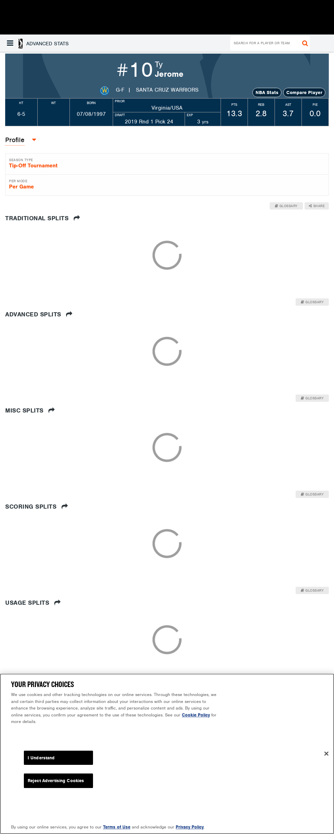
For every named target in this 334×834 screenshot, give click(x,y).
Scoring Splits (36, 506)
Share (317, 206)
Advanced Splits (39, 314)
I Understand (41, 758)
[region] (167, 754)
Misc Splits (30, 410)
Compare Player (304, 92)
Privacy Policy (190, 827)
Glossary (286, 206)
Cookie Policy (196, 715)
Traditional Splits (42, 218)
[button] (38, 43)
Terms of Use (116, 827)
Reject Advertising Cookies (56, 781)
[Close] (326, 753)
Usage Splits (33, 602)
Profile (15, 140)
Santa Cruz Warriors (167, 89)
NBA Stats (267, 92)
